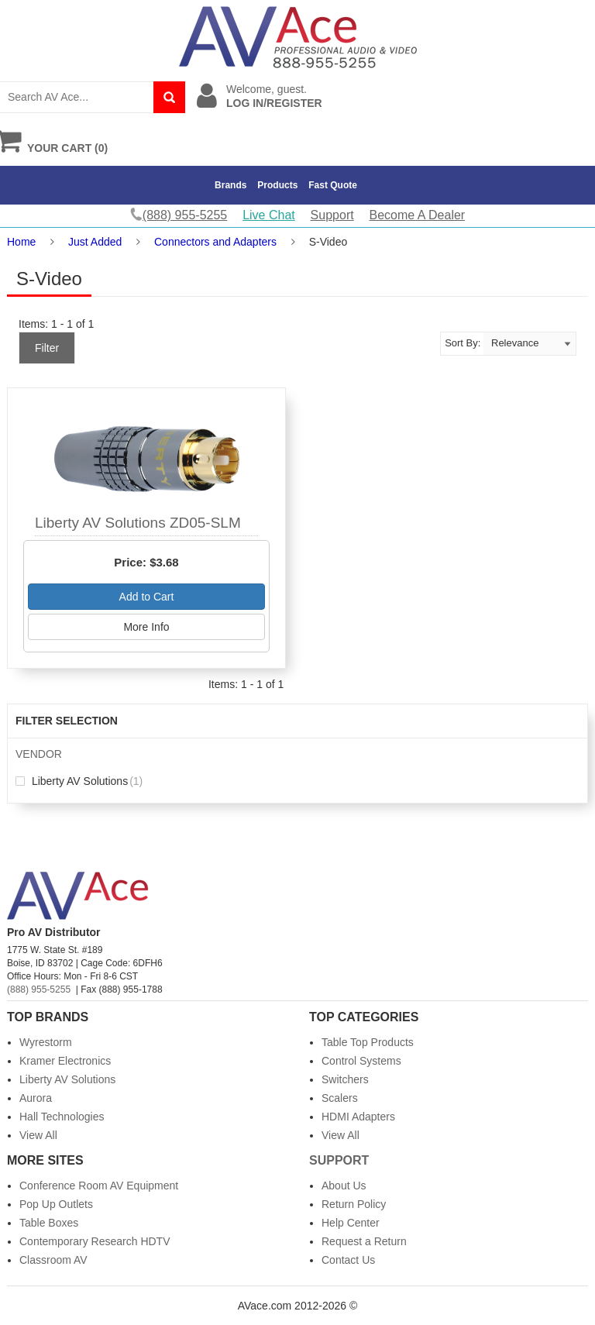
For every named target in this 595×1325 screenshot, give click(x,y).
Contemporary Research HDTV (94, 1241)
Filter (47, 348)
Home (21, 242)
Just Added (95, 242)
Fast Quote (332, 185)
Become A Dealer (418, 215)
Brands (230, 185)
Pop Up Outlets (56, 1204)
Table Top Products (368, 1042)
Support (332, 215)
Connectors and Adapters (215, 242)
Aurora (35, 1098)
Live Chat (268, 215)
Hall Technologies (61, 1116)
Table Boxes (48, 1223)
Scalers (340, 1098)
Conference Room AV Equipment (98, 1185)
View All (38, 1135)
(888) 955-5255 (39, 989)
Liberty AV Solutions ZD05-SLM (138, 523)
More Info (146, 627)
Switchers (345, 1079)
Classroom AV (53, 1260)
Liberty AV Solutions (79, 781)
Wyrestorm (45, 1042)
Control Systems (361, 1061)
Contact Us (348, 1260)
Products (277, 185)
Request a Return (364, 1241)
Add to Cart (146, 596)
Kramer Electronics (65, 1061)
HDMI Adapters (358, 1116)
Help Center (351, 1223)
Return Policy (354, 1204)
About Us (344, 1185)
